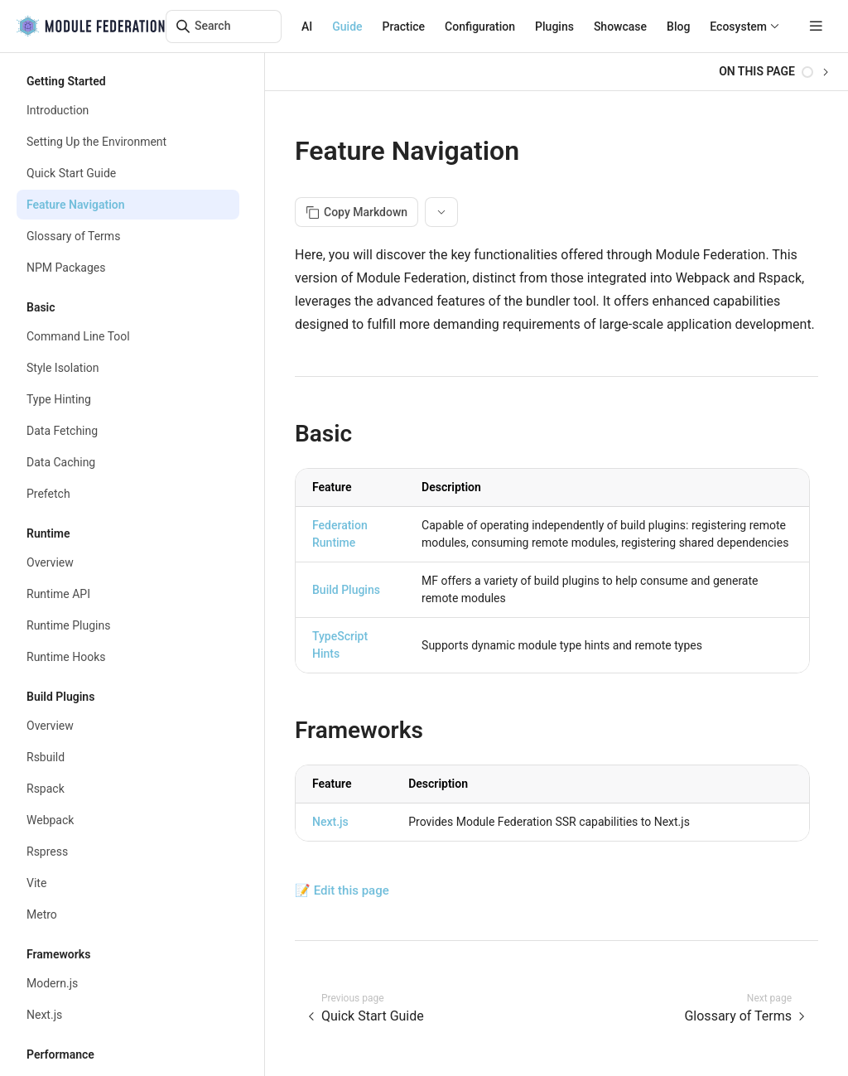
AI (306, 26)
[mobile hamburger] (816, 26)
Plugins (554, 26)
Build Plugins (346, 589)
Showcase (620, 26)
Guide (347, 26)
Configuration (480, 26)
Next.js (330, 821)
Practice (404, 26)
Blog (678, 26)
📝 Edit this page (342, 890)
